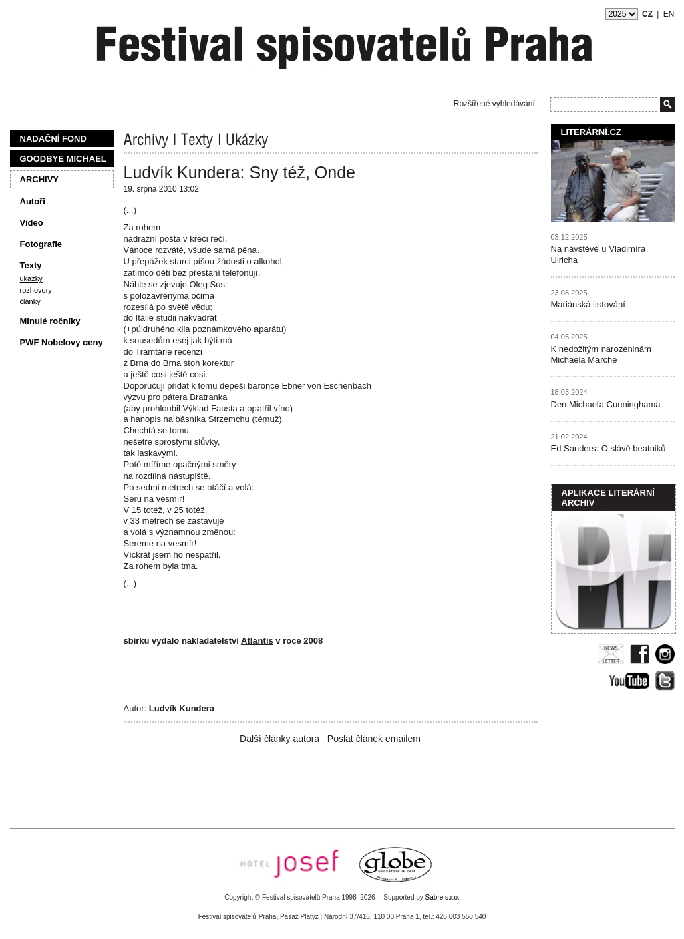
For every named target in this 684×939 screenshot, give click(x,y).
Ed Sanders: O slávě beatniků (608, 448)
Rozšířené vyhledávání (494, 103)
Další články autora (279, 738)
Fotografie (41, 244)
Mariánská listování (588, 304)
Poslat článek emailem (374, 738)
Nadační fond (53, 139)
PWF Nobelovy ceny (61, 342)
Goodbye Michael (63, 159)
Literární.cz (591, 132)
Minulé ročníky (50, 321)
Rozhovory (36, 290)
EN (669, 14)
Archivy (39, 179)
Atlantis (257, 641)
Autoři (32, 201)
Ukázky (31, 278)
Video (31, 223)
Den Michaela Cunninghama (606, 404)
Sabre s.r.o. (442, 897)
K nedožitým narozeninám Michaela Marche (601, 354)
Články (30, 301)
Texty (31, 265)
